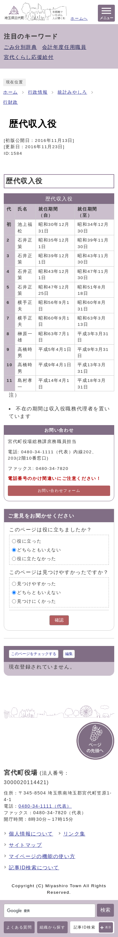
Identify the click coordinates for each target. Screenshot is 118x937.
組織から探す (52, 927)
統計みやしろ (72, 92)
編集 (69, 654)
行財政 (10, 102)
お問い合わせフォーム (59, 490)
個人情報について (31, 833)
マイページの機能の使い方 (42, 856)
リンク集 (74, 833)
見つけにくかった (36, 601)
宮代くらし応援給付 (28, 57)
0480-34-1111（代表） (45, 806)
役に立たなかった (36, 558)
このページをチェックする (33, 654)
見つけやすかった (36, 583)
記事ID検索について (34, 867)
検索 (105, 910)
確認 (59, 620)
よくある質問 (19, 927)
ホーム (10, 92)
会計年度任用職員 (64, 47)
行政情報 (38, 92)
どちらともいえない (39, 549)
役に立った (29, 541)
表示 (108, 927)
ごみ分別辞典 (20, 47)
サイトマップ (25, 845)
